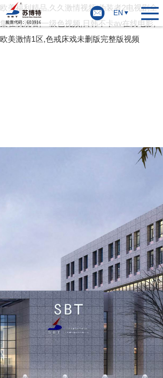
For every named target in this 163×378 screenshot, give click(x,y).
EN (118, 13)
